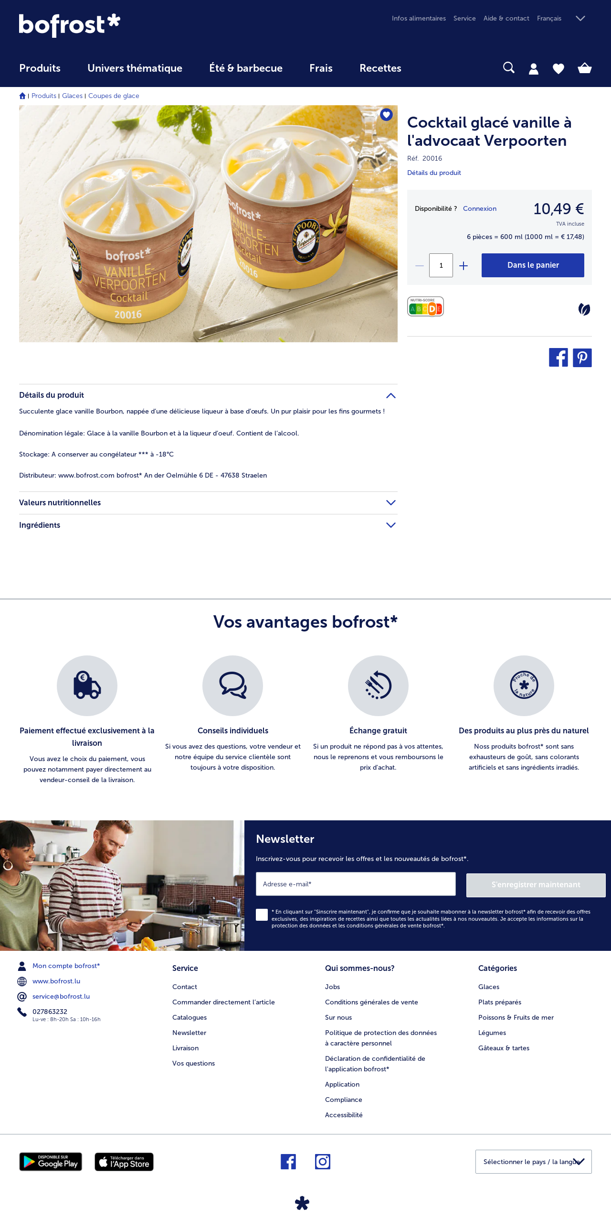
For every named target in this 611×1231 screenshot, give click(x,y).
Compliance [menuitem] (343, 1098)
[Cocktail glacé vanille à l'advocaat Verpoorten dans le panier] (533, 265)
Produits (44, 96)
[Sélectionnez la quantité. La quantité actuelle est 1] (441, 265)
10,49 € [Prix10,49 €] (559, 209)
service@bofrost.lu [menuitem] (54, 996)
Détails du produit (434, 173)
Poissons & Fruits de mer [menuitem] (516, 1016)
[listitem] (87, 720)
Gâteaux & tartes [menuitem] (503, 1047)
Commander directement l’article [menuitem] (223, 1001)
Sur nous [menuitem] (338, 1016)
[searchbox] (434, 67)
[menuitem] (40, 73)
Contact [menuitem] (184, 985)
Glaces (72, 96)
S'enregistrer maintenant (549, 883)
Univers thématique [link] (134, 68)
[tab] (533, 68)
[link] (105, 25)
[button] (564, 18)
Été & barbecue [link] (246, 68)
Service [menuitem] (464, 18)
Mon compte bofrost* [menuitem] (59, 965)
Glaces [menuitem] (488, 985)
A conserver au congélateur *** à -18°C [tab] (96, 454)
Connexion (479, 209)
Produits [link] (40, 68)
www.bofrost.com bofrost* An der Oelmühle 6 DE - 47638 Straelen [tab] (143, 475)
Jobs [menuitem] (332, 985)
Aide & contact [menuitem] (506, 18)
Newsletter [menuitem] (189, 1031)
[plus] (463, 265)
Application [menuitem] (342, 1083)
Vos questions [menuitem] (193, 1062)
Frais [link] (321, 68)
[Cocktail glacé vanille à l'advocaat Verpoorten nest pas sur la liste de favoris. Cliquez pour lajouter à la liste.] (386, 115)
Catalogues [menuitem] (189, 1016)
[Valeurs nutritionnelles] (428, 306)
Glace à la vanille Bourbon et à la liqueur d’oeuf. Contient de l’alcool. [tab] (159, 433)
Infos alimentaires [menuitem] (419, 18)
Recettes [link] (380, 68)
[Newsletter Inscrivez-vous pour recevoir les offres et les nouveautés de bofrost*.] (427, 885)
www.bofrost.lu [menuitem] (49, 980)
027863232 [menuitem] (43, 1011)
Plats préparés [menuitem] (499, 1001)
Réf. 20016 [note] (424, 158)
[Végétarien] (584, 309)
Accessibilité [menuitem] (344, 1114)
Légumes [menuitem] (492, 1031)
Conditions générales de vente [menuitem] (371, 1001)
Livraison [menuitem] (185, 1047)
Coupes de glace (113, 96)
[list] (305, 720)
